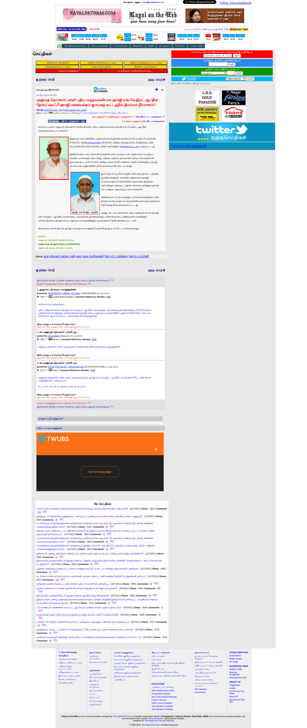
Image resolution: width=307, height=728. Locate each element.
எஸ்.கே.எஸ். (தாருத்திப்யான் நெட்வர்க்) (65, 110)
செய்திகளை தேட (66, 683)
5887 (108, 297)
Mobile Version (235, 659)
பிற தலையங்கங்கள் (98, 662)
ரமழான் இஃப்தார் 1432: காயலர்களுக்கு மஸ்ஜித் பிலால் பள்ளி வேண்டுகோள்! (77, 614)
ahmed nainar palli (62, 256)
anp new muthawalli (90, 256)
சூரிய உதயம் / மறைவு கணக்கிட (209, 662)
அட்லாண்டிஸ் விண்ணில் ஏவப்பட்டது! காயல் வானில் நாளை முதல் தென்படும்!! (79, 607)
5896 (94, 339)
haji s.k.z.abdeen (116, 256)
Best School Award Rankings (164, 697)
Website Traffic (235, 669)
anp (46, 256)
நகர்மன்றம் (156, 659)
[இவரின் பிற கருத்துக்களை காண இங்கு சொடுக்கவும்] (63, 327)
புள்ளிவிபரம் (120, 680)
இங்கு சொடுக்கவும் (201, 83)
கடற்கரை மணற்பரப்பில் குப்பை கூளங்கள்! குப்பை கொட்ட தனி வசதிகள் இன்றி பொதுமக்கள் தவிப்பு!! (91, 576)
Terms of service (156, 718)
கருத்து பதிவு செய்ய (119, 113)
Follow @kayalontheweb (235, 2)
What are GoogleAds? (234, 673)
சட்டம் (92, 694)
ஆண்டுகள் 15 (95, 704)
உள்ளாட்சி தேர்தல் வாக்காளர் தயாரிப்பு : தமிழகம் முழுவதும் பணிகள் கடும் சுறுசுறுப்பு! (82, 622)
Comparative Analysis (161, 694)
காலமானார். (94, 142)
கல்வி (150, 46)
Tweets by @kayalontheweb (189, 146)
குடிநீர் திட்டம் (158, 669)
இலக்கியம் (94, 681)
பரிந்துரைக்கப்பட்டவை (69, 672)
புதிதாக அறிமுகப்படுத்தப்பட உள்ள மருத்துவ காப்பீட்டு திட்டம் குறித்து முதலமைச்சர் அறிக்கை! (87, 568)
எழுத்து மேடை (96, 674)
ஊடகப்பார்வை (96, 690)
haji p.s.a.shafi (139, 256)
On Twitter (233, 662)
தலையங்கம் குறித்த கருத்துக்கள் (128, 659)
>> (68, 652)
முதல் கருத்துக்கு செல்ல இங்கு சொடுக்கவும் (62, 402)
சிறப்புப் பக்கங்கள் (100, 46)
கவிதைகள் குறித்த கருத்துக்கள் (127, 673)
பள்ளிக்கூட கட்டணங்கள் (163, 687)
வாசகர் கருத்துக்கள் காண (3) (94, 113)
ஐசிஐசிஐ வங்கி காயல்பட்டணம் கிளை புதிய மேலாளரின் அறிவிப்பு (72, 584)
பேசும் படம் (94, 697)
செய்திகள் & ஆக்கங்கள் (75, 46)
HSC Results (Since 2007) (163, 691)
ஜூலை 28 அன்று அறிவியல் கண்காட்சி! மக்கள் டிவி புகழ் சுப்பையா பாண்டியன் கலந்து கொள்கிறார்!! (90, 553)
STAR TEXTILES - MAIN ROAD (65, 366)
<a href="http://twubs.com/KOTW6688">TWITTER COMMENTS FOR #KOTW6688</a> (100, 462)
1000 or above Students (162, 703)
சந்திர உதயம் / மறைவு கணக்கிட (209, 666)
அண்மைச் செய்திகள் (68, 659)
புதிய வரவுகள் (158, 656)
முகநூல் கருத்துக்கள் (133, 121)
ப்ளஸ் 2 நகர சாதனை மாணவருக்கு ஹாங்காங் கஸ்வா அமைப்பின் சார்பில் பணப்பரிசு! (82, 508)
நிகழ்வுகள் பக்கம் (202, 676)
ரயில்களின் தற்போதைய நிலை (165, 672)
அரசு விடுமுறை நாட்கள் (205, 673)
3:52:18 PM (94, 29)
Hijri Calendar (201, 689)
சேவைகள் (179, 46)
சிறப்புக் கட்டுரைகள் (98, 677)
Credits (232, 688)
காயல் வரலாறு (95, 701)
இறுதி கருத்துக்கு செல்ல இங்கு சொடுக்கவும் (62, 283)
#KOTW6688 (100, 90)
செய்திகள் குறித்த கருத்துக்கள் (127, 656)
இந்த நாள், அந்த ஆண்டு (69, 676)
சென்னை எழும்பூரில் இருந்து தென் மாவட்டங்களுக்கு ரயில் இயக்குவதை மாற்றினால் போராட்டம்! (89, 637)
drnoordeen (54, 335)
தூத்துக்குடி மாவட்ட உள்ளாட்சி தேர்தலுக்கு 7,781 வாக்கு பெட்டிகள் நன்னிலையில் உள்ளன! (85, 629)
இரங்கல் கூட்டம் (129, 146)
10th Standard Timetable (162, 709)
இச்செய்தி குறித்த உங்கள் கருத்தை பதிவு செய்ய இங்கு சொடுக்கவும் (73, 280)
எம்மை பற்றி (196, 46)
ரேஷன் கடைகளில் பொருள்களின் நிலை (169, 676)
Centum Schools (159, 700)
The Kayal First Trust (122, 716)
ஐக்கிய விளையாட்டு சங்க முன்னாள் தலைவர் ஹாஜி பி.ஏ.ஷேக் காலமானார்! (77, 588)
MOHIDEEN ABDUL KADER (64, 293)
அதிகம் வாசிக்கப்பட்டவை (70, 663)
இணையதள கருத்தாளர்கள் (126, 676)
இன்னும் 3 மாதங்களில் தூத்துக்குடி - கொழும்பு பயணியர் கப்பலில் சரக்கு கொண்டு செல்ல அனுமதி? (89, 516)
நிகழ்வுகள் (137, 46)
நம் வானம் (164, 46)
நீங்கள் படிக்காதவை (67, 679)
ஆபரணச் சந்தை (202, 669)
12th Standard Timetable (162, 706)
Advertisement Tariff (238, 678)
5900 (93, 370)
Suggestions (234, 685)
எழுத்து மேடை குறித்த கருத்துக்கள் (129, 663)
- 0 (150, 117)
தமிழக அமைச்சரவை (204, 680)
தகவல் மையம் (120, 46)
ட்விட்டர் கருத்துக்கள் (154, 121)
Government (200, 692)
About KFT (234, 697)
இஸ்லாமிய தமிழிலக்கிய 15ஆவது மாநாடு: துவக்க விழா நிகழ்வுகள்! (72, 595)
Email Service (235, 656)
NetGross (170, 721)
